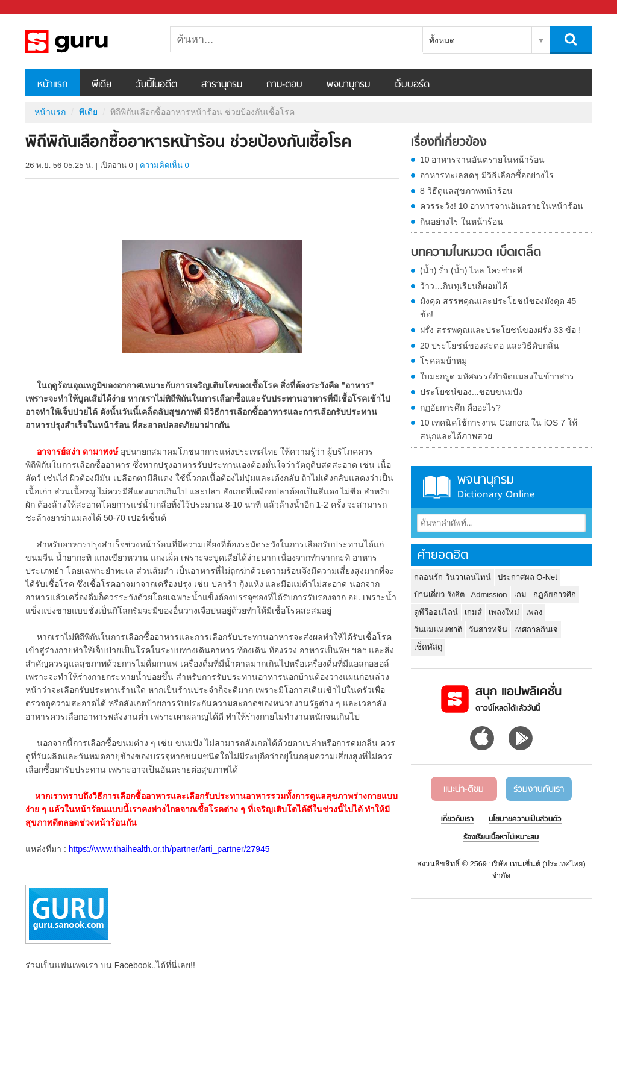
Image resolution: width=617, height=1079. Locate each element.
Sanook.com (36, 7)
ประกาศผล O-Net (527, 577)
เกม (520, 594)
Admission (489, 594)
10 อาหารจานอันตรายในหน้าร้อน (482, 159)
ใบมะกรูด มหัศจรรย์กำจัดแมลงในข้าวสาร (497, 376)
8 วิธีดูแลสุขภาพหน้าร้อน (466, 191)
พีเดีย (101, 85)
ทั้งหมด (442, 40)
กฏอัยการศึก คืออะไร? (460, 407)
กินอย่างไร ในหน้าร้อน (461, 221)
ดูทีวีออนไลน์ (436, 612)
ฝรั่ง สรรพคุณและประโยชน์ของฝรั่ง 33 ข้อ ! (500, 330)
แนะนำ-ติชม (463, 789)
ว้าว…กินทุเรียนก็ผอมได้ (463, 286)
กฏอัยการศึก (554, 594)
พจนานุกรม (348, 85)
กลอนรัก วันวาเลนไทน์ (452, 577)
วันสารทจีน (488, 629)
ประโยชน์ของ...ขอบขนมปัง (471, 392)
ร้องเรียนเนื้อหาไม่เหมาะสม (501, 838)
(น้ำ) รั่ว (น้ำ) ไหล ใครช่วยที (471, 270)
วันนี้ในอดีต (156, 85)
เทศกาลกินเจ (536, 629)
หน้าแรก (52, 85)
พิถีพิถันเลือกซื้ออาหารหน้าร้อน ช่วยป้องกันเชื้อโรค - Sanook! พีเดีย (88, 41)
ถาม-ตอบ (284, 85)
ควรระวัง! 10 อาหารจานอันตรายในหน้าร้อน (501, 206)
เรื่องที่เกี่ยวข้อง (449, 143)
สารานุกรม (221, 85)
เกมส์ (473, 612)
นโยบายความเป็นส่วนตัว (525, 819)
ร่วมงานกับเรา (538, 789)
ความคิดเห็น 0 (164, 165)
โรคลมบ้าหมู (443, 360)
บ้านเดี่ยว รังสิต (439, 594)
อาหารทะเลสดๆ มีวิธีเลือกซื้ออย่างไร (487, 175)
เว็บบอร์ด (412, 85)
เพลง (534, 612)
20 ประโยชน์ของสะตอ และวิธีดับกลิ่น (489, 345)
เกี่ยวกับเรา (457, 819)
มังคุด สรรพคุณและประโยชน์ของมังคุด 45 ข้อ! (498, 307)
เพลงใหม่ (504, 612)
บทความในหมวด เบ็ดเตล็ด (476, 253)
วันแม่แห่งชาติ (438, 629)
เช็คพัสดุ (428, 646)
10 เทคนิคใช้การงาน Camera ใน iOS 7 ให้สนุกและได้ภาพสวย (498, 429)
